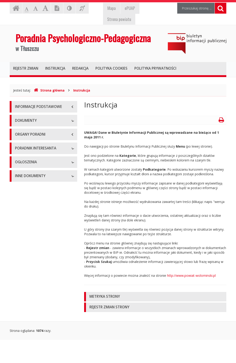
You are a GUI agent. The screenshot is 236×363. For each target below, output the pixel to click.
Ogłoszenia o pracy (29, 256)
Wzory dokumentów (30, 232)
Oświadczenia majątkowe (34, 332)
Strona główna (49, 90)
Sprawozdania (25, 173)
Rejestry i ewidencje (30, 311)
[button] (155, 296)
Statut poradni (25, 142)
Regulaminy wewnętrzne (33, 152)
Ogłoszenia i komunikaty (33, 277)
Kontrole (21, 322)
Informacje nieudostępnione (36, 301)
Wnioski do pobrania (30, 221)
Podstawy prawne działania (35, 131)
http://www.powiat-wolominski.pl (191, 275)
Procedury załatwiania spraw (36, 211)
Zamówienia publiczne (31, 266)
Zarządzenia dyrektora (31, 163)
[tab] (155, 296)
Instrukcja (81, 90)
